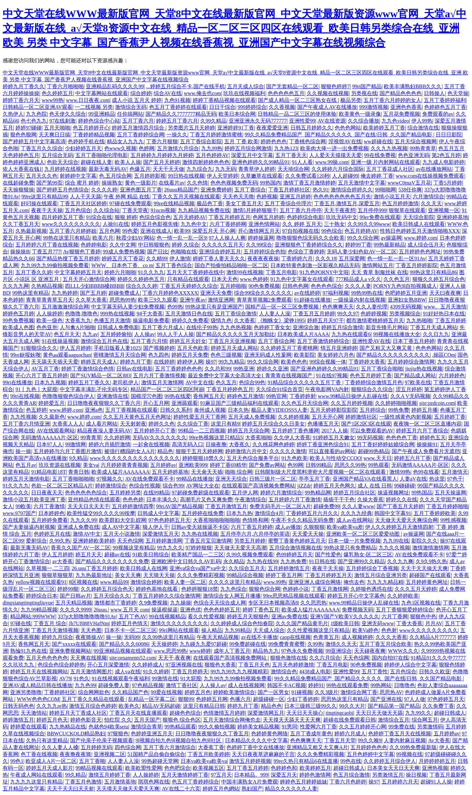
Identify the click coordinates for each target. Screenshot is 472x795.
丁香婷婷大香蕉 (366, 362)
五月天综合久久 (111, 596)
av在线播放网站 (434, 169)
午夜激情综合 (250, 499)
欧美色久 (129, 706)
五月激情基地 (120, 782)
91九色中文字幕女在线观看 (301, 279)
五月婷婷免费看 (49, 520)
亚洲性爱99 (302, 121)
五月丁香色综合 (173, 265)
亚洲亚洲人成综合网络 (314, 582)
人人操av (144, 334)
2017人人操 (335, 430)
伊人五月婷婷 (75, 348)
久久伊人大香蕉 (292, 437)
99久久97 (347, 313)
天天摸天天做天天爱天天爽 (127, 788)
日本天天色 (224, 279)
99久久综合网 (363, 238)
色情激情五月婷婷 (224, 713)
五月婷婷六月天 (400, 782)
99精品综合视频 (244, 575)
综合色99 (173, 485)
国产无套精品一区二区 (292, 86)
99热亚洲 (243, 368)
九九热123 (286, 148)
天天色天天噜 (238, 196)
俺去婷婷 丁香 (377, 176)
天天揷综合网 (293, 169)
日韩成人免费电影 (118, 327)
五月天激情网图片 (91, 671)
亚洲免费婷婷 (216, 189)
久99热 (315, 644)
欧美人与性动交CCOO (335, 458)
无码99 (132, 637)
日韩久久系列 (175, 410)
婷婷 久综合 (185, 245)
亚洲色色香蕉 (406, 107)
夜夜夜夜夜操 (263, 258)
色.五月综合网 (115, 176)
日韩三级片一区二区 (272, 479)
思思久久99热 (350, 465)
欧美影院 (304, 355)
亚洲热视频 (435, 768)
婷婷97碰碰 (28, 127)
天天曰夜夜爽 (445, 293)
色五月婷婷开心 (91, 127)
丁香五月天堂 (340, 740)
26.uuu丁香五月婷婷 (94, 568)
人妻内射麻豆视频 (405, 740)
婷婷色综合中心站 (99, 121)
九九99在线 (396, 541)
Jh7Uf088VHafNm (89, 623)
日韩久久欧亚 (434, 671)
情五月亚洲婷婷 (339, 348)
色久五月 (226, 382)
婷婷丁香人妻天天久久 (219, 258)
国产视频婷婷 (159, 348)
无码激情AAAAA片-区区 (49, 437)
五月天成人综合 (245, 86)
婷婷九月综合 (57, 637)
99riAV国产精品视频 (179, 506)
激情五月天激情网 (162, 382)
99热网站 (380, 685)
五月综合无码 (57, 155)
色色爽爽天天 (338, 306)
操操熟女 (112, 183)
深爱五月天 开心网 (213, 231)
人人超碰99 (345, 176)
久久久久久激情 (287, 451)
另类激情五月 (387, 775)
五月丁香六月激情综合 (169, 747)
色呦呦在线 (183, 251)
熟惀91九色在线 (28, 651)
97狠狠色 (118, 733)
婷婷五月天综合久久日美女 (273, 424)
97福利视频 (336, 293)
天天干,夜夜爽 (174, 658)
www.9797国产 (19, 513)
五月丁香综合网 (276, 341)
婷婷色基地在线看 (157, 589)
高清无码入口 (187, 444)
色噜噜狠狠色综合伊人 (68, 396)
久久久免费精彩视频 (200, 575)
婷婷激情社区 (361, 417)
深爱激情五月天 (160, 534)
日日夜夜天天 (47, 492)
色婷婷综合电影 (305, 217)
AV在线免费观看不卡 (149, 479)
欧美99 (182, 231)
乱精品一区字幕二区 (151, 699)
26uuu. (101, 609)
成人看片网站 (101, 424)
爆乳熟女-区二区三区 (368, 554)
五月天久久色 (41, 176)
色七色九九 (34, 121)
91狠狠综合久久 (39, 348)
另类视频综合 (405, 313)
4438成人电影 (315, 671)
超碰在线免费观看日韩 (349, 720)
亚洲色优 (190, 609)
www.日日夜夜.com (87, 100)
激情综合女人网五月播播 (232, 596)
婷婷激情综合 (111, 485)
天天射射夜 (133, 424)
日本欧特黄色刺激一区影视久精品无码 (315, 265)
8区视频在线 (83, 582)
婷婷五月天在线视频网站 (39, 671)
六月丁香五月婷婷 (252, 527)
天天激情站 (34, 713)
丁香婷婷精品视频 (94, 134)
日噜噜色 (404, 685)
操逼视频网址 (393, 492)
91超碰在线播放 (312, 300)
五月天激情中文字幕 (361, 183)
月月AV (433, 623)
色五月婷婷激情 (400, 203)
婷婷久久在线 (401, 499)
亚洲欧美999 (193, 465)
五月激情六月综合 (178, 148)
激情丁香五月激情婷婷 (309, 183)
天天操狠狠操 (18, 189)
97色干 (455, 479)
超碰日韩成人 (449, 713)
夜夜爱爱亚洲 (272, 127)
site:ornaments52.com (132, 658)
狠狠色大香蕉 (220, 664)
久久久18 (325, 258)
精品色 (165, 451)
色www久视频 (120, 148)
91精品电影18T (48, 472)
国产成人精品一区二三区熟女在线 (298, 100)
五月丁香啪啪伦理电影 (101, 155)
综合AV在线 (168, 93)
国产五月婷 (93, 293)
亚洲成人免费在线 (78, 527)
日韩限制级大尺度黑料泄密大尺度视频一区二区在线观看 (321, 472)
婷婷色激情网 (315, 775)
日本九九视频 (50, 382)
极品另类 (350, 100)
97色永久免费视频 (302, 651)
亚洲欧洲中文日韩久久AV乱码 (186, 561)
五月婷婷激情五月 (289, 568)
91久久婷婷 (156, 671)
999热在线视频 (117, 313)
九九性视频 (23, 417)
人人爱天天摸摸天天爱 (335, 155)
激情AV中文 (87, 534)
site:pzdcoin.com (437, 403)
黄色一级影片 (140, 183)
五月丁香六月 (138, 121)
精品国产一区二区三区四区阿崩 (167, 389)
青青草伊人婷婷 (256, 169)
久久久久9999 (75, 609)
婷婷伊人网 (190, 362)
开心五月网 (156, 403)
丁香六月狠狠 (162, 141)
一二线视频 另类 (94, 107)
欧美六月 (102, 238)
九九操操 (180, 603)
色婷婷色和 (284, 768)
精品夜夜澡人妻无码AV (104, 430)
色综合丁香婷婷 (306, 251)
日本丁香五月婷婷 (414, 341)
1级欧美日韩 (344, 623)
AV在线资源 (331, 121)
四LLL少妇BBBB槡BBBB (94, 286)
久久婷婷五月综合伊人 (390, 761)
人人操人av (213, 685)
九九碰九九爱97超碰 (203, 644)
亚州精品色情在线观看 (94, 499)
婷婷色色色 (274, 141)
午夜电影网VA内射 (327, 389)
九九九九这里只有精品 (36, 782)
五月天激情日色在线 (188, 313)
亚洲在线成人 (156, 231)
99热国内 (270, 183)
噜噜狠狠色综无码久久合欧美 (310, 238)
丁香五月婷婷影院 (417, 265)
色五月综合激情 (351, 775)
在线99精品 (156, 492)
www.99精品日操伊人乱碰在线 (353, 396)
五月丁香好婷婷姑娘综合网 (382, 444)
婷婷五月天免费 (189, 355)
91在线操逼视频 (60, 341)
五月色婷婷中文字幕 (370, 754)
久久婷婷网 (117, 437)
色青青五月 (326, 637)
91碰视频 (301, 692)
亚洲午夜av (193, 300)
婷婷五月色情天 (129, 623)
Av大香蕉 (439, 740)
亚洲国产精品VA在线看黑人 (365, 479)
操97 (211, 362)
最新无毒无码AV (107, 169)
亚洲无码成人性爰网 (267, 355)
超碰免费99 (326, 506)
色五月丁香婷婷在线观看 (178, 107)
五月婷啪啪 (233, 286)
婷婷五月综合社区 (354, 492)
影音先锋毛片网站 (387, 327)
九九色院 (36, 114)
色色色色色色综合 (86, 492)
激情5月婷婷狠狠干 (255, 210)
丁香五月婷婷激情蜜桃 (216, 134)
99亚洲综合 (338, 651)
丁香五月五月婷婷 (314, 313)
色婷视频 (266, 196)
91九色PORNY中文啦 (324, 272)
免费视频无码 (357, 609)
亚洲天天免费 (216, 293)
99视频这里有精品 (134, 547)
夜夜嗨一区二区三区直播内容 (427, 424)
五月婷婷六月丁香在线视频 (46, 245)
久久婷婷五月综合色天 (107, 589)
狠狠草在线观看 (407, 210)
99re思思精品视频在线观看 (293, 596)
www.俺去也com (202, 93)
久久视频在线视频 (328, 93)
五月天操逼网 (450, 492)
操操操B (20, 251)
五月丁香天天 (291, 155)
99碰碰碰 (404, 485)
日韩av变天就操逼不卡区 (199, 527)
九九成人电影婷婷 (443, 162)
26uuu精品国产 (181, 189)
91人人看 (302, 162)
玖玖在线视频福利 (244, 93)
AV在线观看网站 (55, 430)
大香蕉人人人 (68, 424)
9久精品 (78, 458)
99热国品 (421, 492)
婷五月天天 (88, 554)
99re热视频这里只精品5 (216, 437)
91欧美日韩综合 (150, 554)
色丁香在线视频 (39, 754)
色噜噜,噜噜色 (81, 313)
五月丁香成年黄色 (311, 733)
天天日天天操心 (304, 713)
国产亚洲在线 (386, 699)
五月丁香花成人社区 (389, 169)
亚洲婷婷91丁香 (235, 127)
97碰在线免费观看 (130, 203)
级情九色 (221, 320)
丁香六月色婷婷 (347, 782)
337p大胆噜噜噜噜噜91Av (87, 616)
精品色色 (271, 706)
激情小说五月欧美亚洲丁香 (34, 499)
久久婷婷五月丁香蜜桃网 (289, 348)
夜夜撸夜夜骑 (75, 754)
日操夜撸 (216, 444)
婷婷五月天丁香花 (123, 258)
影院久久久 (424, 541)
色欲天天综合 (62, 162)
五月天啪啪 (57, 127)
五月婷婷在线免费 (203, 513)
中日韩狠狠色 (153, 245)
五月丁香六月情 (148, 341)
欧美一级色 (49, 320)
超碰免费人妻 (113, 685)
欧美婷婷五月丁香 (384, 127)
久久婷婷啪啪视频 (396, 403)
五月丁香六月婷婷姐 (72, 231)
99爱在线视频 (166, 692)
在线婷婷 (164, 362)
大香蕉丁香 (211, 747)
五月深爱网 (352, 258)
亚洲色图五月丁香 (141, 189)
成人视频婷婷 (357, 637)
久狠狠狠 (314, 527)
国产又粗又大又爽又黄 (386, 348)
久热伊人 (13, 114)
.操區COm (443, 355)
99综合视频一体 (327, 362)
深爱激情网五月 (265, 713)
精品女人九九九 (125, 141)
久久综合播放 (363, 121)
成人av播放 (288, 527)
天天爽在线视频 (88, 658)
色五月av (25, 465)
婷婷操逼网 (261, 238)
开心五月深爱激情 (108, 664)
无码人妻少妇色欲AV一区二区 (362, 251)
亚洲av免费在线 (289, 616)
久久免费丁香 (438, 706)
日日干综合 (222, 107)
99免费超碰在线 (247, 644)
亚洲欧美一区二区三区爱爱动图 (363, 534)
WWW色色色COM (38, 699)
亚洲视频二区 (109, 754)
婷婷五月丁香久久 (89, 382)
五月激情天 (455, 472)
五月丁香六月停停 (301, 210)
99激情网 (75, 444)
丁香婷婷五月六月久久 (312, 513)
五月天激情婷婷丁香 (184, 775)
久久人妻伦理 (371, 306)
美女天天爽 (128, 575)
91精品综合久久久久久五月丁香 (304, 382)
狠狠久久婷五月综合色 (438, 279)
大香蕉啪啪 (258, 437)
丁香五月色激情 (83, 782)
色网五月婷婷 (268, 217)
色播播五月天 (323, 424)
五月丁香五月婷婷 (247, 768)
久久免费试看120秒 (307, 176)
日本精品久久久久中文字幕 (256, 740)
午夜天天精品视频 (218, 637)
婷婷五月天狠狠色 (248, 616)
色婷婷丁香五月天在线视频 (399, 733)
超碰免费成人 (124, 293)
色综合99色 (252, 382)
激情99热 (399, 472)
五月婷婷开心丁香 (155, 430)
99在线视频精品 (167, 616)
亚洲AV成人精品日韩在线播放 (37, 685)
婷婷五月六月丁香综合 (422, 430)
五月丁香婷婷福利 (445, 100)
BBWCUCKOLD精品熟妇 (76, 733)
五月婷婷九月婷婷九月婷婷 (161, 155)
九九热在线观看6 (351, 334)
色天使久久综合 (67, 114)
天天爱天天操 (308, 534)
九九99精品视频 (39, 609)
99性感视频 (453, 520)
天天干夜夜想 (339, 210)
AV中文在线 (199, 382)
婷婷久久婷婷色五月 (141, 279)
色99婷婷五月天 (294, 554)
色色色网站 (348, 127)
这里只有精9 (225, 424)
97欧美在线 (418, 382)
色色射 (389, 630)
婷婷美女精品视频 (258, 726)
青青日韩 (78, 472)
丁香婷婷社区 (59, 692)
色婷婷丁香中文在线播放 (255, 747)
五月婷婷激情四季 (133, 506)
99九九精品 (231, 362)
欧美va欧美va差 (345, 527)
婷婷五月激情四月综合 (139, 127)
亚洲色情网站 (264, 224)
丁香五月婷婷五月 (229, 217)
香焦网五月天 (209, 396)
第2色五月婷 (446, 155)
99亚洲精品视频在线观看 (122, 651)
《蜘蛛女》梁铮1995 (281, 320)
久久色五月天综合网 (304, 403)
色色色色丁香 (401, 437)
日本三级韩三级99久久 (310, 706)
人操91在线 (116, 224)
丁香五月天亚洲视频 (232, 341)
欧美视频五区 (208, 768)
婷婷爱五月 (51, 403)
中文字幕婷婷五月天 (78, 272)
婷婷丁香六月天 (21, 100)
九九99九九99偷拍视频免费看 (55, 265)
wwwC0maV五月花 (409, 183)
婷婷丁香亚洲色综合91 (323, 444)
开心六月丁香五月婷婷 (41, 375)
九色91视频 (177, 100)
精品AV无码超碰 (161, 706)
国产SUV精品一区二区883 (100, 375)
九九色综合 (233, 589)
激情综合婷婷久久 (352, 189)
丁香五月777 (46, 251)
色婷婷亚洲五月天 (152, 733)
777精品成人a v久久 (358, 279)
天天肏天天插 (207, 472)
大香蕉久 (239, 444)
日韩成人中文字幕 (158, 513)
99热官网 (276, 396)
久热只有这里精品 (47, 740)
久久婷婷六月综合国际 (337, 169)
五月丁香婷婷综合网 (140, 134)
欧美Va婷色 (365, 630)
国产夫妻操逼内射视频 (29, 527)
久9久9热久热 (431, 561)
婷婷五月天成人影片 (49, 768)
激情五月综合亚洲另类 (380, 575)
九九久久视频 (394, 547)
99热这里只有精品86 (433, 272)
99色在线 (350, 761)
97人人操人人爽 (227, 238)
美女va (90, 465)
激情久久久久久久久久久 (179, 623)
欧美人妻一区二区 (185, 582)
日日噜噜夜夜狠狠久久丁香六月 (104, 403)
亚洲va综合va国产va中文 (197, 568)
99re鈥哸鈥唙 (25, 355)
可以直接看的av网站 (331, 451)
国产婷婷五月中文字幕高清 (34, 141)
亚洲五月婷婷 (295, 196)
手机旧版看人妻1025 (117, 348)
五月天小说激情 (121, 534)
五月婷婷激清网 (164, 541)
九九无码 (225, 169)
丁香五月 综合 (49, 623)
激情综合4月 (269, 513)
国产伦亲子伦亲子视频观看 (101, 740)
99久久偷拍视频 (216, 726)
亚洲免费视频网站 (70, 651)
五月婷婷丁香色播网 (295, 430)
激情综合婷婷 (146, 582)
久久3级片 (326, 692)
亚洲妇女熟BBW (407, 300)
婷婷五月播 (424, 410)
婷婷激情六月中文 (246, 451)
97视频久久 (109, 479)
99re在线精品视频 (174, 203)
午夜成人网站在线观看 (36, 775)
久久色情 (197, 183)
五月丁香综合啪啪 (382, 368)
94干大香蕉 (150, 313)
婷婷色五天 (433, 437)
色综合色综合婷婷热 (61, 664)
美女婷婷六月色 (335, 355)
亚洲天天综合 (231, 479)
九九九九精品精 (385, 582)
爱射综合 (36, 541)
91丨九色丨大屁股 (36, 389)
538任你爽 (410, 189)
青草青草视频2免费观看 (264, 300)
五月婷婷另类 (125, 492)
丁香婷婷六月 (297, 258)
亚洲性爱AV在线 (371, 341)
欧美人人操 (128, 162)
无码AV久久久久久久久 (159, 437)
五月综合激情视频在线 (295, 547)
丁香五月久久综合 (42, 148)
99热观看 (378, 465)
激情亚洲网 (221, 300)
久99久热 (59, 541)
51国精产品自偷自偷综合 (156, 754)
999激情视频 (373, 107)
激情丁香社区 (181, 685)
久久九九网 (16, 286)
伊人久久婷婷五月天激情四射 (399, 527)
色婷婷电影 (94, 245)
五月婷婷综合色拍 (264, 251)
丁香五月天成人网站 (433, 327)
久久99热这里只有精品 (168, 637)
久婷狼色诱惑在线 (371, 589)
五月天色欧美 (192, 348)
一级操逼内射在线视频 (359, 300)
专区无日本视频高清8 (273, 603)
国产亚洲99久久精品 (361, 561)
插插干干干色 (339, 499)
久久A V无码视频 (410, 396)
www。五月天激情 (445, 306)
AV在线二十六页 (181, 788)
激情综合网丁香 (359, 692)
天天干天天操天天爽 (424, 568)
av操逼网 (391, 238)
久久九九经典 (356, 513)
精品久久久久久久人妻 (291, 788)
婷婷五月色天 (52, 720)
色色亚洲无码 (413, 155)
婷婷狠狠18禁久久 (203, 458)
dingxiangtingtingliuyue (28, 603)
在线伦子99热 (202, 327)
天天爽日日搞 (54, 134)
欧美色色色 (294, 362)
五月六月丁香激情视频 (159, 375)
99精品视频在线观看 (99, 768)
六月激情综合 (428, 196)
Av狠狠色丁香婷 (81, 251)
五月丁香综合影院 (201, 141)
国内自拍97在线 (390, 658)
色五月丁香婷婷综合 (195, 782)
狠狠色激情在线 (288, 658)
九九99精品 (238, 630)
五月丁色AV (133, 616)
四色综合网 (128, 747)
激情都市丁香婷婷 (115, 603)
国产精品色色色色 (401, 93)
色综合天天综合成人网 (219, 603)
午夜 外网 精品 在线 (126, 196)
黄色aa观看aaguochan (67, 355)
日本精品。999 (251, 775)
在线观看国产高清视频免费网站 (258, 485)
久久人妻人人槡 (60, 747)
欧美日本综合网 (237, 114)
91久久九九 (151, 272)
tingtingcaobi (339, 713)
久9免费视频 (153, 603)
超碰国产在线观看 (430, 575)
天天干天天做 (168, 169)
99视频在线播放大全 (396, 334)
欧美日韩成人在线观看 (418, 224)
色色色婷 (133, 499)
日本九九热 (239, 513)
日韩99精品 (318, 465)
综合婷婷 (140, 93)
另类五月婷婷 (250, 541)
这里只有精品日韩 (204, 706)
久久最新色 (52, 417)
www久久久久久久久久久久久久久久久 (135, 458)
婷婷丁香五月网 (284, 575)
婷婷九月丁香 (135, 362)
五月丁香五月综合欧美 (385, 644)
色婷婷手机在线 (86, 141)
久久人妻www (358, 506)
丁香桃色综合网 (307, 141)
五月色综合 (78, 210)
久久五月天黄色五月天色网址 (137, 417)
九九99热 (211, 148)
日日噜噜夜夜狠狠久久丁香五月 (212, 733)
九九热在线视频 (199, 534)
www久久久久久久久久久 (71, 224)
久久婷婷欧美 (403, 596)
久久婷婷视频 (293, 417)
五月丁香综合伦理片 (288, 203)
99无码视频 (370, 437)
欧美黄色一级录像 (360, 114)
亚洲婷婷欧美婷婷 (94, 541)
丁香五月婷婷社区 (289, 189)
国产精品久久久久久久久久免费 (112, 561)
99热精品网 (318, 492)
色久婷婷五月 (57, 93)
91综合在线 (99, 217)
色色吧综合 (177, 768)
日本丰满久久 (162, 499)
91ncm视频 (163, 210)
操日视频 (416, 775)
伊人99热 (421, 121)
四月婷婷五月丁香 (63, 217)
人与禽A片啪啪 (77, 327)
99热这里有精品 (30, 293)
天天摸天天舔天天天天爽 (292, 720)
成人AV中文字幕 (121, 527)
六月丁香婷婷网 (227, 224)
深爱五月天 (284, 775)
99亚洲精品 (101, 114)
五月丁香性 (375, 671)
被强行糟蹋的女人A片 (129, 451)
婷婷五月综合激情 (342, 327)
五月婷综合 (373, 410)
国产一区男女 (273, 692)
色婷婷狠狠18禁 (199, 589)
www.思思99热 (170, 651)
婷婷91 (316, 685)
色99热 (175, 306)
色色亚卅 (46, 327)
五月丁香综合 (250, 189)
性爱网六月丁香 (318, 726)
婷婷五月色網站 (221, 788)
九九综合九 (200, 169)
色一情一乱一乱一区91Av (396, 258)
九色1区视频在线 (421, 603)
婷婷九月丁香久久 (24, 86)
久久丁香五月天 (21, 224)
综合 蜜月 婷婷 (82, 183)
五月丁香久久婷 (33, 272)
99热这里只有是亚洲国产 (214, 306)
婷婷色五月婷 (18, 313)
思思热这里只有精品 (344, 699)
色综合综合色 (155, 217)
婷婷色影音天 (86, 720)
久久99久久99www (368, 224)
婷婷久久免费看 (190, 320)
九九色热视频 (235, 327)
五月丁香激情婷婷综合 (323, 341)
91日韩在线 (322, 561)
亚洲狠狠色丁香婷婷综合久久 (309, 245)
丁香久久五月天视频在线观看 (186, 196)
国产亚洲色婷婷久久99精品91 (324, 368)
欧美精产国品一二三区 (197, 554)
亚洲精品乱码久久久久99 (115, 86)
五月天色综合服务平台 (252, 458)
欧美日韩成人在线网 (143, 568)
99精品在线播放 (194, 479)
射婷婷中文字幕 (78, 176)
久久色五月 (397, 279)
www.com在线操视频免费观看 (430, 176)
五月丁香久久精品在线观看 (94, 699)
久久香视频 (282, 107)
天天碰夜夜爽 (369, 651)
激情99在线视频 (244, 272)
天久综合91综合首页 (279, 389)
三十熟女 (334, 224)
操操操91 (427, 444)
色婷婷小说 (296, 589)
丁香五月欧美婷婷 (208, 754)
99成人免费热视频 (124, 251)
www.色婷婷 (254, 279)
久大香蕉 (244, 320)
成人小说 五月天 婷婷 (137, 100)
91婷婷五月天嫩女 (334, 437)
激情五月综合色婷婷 (92, 706)
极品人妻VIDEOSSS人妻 (279, 410)
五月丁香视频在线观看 (131, 410)
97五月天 (221, 775)
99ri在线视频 (25, 396)
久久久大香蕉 (391, 637)
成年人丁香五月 (232, 651)
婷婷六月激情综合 (281, 492)
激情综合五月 (393, 720)
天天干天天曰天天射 (70, 788)
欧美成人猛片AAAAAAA (120, 472)
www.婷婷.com (420, 238)
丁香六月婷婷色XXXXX (170, 293)
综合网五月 (425, 720)
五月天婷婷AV (189, 217)
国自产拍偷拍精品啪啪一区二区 (231, 265)
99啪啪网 (385, 189)
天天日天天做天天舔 (379, 713)
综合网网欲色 (93, 692)
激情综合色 (284, 671)
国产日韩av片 (75, 596)
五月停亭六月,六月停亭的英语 (255, 534)
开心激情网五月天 (259, 231)
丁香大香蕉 (409, 623)
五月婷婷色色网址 (420, 251)
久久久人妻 (358, 286)
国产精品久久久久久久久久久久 (393, 355)
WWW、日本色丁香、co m (122, 265)
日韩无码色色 (18, 706)
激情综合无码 (131, 107)
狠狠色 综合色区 (182, 720)
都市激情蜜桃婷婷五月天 (375, 320)
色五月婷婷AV (361, 231)
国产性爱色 (328, 554)
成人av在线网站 (354, 520)
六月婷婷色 (452, 375)
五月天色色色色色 (47, 658)
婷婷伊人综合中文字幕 (410, 664)
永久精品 (233, 561)
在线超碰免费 (18, 183)
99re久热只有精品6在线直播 (306, 761)
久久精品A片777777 (432, 637)
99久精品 (75, 775)
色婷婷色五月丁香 (445, 107)
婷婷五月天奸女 (187, 341)
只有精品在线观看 (188, 279)
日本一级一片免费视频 (354, 541)
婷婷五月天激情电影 (26, 479)
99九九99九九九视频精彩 (239, 671)
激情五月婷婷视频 (250, 761)
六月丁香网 (395, 616)
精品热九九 (266, 651)
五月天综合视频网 (416, 141)
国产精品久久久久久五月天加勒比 (235, 334)
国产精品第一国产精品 (394, 706)
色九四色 (158, 355)
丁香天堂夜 (135, 210)
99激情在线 (165, 678)
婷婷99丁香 (358, 245)
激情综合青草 (146, 726)
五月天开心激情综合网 (89, 279)
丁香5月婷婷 (447, 183)
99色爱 (130, 231)
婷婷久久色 (161, 424)
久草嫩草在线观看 (262, 176)
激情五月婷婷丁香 (109, 775)
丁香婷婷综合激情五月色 (374, 382)
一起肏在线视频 (151, 444)
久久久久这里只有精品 (234, 582)
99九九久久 (170, 547)
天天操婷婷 (164, 644)
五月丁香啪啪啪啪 (73, 479)
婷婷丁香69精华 (228, 465)
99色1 (16, 761)
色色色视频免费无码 (234, 183)
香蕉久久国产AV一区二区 (80, 547)
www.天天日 (378, 458)
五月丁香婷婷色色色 (178, 368)
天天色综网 (130, 541)
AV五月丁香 (45, 368)
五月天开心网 (327, 417)
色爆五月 (139, 169)
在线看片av (172, 183)
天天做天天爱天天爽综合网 (406, 520)
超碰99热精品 (373, 451)
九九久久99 (83, 520)
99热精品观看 (180, 726)
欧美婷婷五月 (315, 768)
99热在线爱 (178, 396)
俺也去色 (354, 582)
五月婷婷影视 (150, 176)
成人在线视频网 (246, 685)
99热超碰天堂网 (160, 761)
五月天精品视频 (73, 603)
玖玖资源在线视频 (60, 465)
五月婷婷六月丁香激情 (294, 499)
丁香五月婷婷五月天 (328, 575)
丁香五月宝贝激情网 (208, 541)
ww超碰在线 (378, 141)
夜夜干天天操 (47, 210)
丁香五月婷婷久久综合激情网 (166, 596)
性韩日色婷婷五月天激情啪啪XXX (420, 231)
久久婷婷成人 (147, 664)
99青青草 (91, 437)
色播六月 (240, 699)
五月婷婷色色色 (368, 747)
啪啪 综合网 (238, 472)
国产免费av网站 (267, 465)
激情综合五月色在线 (104, 341)
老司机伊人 (125, 382)
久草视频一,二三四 (47, 568)
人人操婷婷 (49, 313)
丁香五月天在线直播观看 (138, 713)
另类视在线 (364, 93)
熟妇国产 (252, 788)
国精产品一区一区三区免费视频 (282, 306)
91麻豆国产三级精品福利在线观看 (239, 403)
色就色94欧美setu (108, 726)
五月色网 (109, 231)
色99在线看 (426, 472)
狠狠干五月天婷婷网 (199, 451)
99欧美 (23, 506)
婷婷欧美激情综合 (234, 692)
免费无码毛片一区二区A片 (280, 506)
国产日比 (157, 251)
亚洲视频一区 (444, 210)
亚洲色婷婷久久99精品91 (260, 162)
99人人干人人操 (175, 334)
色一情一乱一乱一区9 (181, 238)
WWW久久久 (403, 651)
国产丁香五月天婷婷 (400, 506)
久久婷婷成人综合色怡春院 (241, 623)
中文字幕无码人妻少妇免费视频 (128, 306)
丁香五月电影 (281, 272)
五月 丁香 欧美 (241, 141)
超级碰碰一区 (269, 699)
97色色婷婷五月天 (169, 520)
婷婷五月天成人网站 (234, 348)
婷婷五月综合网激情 (248, 148)
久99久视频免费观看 (249, 554)
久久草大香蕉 (91, 300)
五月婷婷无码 (96, 747)
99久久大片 (352, 706)
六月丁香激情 (49, 506)
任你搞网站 (130, 114)
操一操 (23, 451)
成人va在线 (128, 671)
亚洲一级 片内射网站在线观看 (385, 162)
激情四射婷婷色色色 (205, 162)
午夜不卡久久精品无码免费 (302, 520)
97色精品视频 (148, 685)
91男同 (289, 726)
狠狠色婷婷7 (335, 86)
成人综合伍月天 (425, 245)
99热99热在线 (367, 293)
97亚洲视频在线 (184, 664)
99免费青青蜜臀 (286, 644)
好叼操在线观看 (39, 203)
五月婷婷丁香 (449, 417)
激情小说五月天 (392, 196)
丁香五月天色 (254, 664)
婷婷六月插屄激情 (109, 444)
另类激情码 (430, 726)
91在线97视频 (331, 375)
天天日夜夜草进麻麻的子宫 (263, 754)
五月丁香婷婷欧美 (435, 513)
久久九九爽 (400, 561)
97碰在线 (20, 623)
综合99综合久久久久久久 (263, 293)
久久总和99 (218, 368)
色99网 (295, 465)
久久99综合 (259, 245)
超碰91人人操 (436, 782)
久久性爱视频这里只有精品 (318, 630)
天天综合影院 (418, 217)
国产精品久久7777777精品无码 (181, 114)
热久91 (320, 189)
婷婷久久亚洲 (272, 368)
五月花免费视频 (401, 114)
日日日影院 (449, 134)
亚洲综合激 (306, 327)
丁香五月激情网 (329, 589)
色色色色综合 (326, 286)
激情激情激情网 (430, 547)
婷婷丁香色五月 (261, 609)
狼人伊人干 (156, 527)
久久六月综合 (325, 658)
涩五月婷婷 (409, 389)
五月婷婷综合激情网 (411, 362)
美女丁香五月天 (244, 203)
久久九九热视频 (389, 148)
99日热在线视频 (186, 176)
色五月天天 (67, 334)
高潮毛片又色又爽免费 (206, 499)
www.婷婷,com (65, 410)
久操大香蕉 (370, 499)
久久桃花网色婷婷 (273, 444)
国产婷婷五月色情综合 (62, 189)
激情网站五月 (377, 265)
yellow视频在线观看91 (41, 582)
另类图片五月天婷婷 (191, 127)
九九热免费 (293, 561)
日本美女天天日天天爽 (393, 768)
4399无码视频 (406, 306)
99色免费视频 (18, 320)
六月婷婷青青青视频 (124, 465)
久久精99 (156, 258)
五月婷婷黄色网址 (427, 582)
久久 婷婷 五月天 (302, 224)
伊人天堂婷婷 (222, 176)
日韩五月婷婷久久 (311, 127)
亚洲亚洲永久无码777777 (257, 121)
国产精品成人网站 (415, 375)
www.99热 (275, 582)
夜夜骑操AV (89, 637)
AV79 (65, 678)
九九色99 (85, 685)
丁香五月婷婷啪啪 (447, 506)
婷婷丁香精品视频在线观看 (224, 100)
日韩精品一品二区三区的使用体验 (297, 114)
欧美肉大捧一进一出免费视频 (334, 148)
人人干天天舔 (85, 196)
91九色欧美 (294, 458)
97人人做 (414, 699)
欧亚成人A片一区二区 (51, 761)
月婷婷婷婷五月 (437, 761)
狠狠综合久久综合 (372, 389)
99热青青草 (423, 148)
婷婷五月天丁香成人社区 (78, 713)
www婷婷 (200, 651)
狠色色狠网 (23, 134)
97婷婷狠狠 (199, 547)
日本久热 (238, 410)
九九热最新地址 (93, 575)
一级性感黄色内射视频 (405, 417)
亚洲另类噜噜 (26, 692)
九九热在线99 (262, 561)
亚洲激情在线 (112, 396)
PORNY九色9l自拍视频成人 (405, 286)
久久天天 (431, 203)
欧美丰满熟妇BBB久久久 (413, 86)
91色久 (81, 678)
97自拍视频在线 (300, 231)
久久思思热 (313, 603)
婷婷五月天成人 (99, 362)
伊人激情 (179, 258)
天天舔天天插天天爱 (54, 362)
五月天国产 (147, 720)
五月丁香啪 (92, 761)
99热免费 (398, 410)
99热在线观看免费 (347, 685)
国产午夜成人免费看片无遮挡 (426, 451)
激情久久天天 (341, 644)
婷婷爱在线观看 (28, 726)
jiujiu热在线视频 (423, 368)
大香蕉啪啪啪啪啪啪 (216, 520)
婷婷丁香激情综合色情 (87, 368)
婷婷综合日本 (41, 596)
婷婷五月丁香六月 (177, 121)
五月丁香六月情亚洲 (26, 424)
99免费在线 (401, 726)
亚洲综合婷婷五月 (220, 251)
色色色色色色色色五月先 (342, 196)
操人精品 (211, 630)
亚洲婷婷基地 (452, 217)
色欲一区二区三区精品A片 (62, 485)
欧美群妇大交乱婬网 (122, 520)
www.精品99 (114, 582)
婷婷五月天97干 (325, 320)
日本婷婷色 (51, 513)
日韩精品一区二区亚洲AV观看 (37, 107)
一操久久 (177, 134)
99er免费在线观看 (380, 217)
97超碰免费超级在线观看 (200, 492)
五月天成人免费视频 (251, 417)
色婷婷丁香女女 (272, 327)
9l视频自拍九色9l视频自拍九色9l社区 (179, 740)
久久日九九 (436, 334)
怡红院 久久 (118, 720)
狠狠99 (186, 699)
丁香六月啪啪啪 (65, 86)
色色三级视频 (226, 355)
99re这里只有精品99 (45, 196)
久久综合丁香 (192, 424)
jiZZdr (304, 485)
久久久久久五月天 (223, 245)
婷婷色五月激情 (245, 396)
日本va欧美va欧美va (204, 761)
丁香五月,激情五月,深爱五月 (347, 203)
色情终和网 (255, 520)
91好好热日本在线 (444, 313)
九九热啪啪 (419, 320)
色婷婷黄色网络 (269, 733)
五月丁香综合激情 (236, 313)
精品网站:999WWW (32, 616)
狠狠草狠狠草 (57, 575)
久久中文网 (122, 245)
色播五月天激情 (112, 320)
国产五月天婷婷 (161, 162)
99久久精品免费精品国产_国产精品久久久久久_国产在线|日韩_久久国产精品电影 (339, 134)
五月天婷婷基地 (170, 472)
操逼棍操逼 (164, 609)
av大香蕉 (62, 561)
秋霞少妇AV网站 (135, 238)
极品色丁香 (210, 203)
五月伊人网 (245, 492)
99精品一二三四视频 (201, 430)
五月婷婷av (163, 465)
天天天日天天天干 (88, 506)
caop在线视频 (295, 637)
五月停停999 (372, 210)
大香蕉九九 (78, 320)
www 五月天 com (129, 609)
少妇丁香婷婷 (302, 699)
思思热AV (391, 692)
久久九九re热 (51, 706)
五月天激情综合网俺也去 (232, 720)
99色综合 (331, 231)
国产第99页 (49, 183)
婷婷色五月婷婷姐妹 (303, 782)
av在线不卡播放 (259, 637)
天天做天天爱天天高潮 (240, 547)
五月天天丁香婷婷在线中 (195, 272)
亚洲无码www (378, 623)
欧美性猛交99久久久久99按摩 (101, 513)
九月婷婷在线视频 (65, 169)
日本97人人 (49, 444)
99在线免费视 (380, 155)
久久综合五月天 (246, 568)
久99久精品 (213, 121)
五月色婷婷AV (212, 155)
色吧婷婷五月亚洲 (406, 293)
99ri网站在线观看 (179, 630)
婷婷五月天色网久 (334, 485)
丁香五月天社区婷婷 (83, 203)
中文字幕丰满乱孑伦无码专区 (94, 389)
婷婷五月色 (198, 692)
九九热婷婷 (64, 293)
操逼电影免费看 (151, 320)
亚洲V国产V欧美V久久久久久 (344, 616)
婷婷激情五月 (18, 720)
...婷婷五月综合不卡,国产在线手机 (185, 86)
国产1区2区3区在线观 (366, 424)
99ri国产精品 (367, 86)
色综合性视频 (144, 485)
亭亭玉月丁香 (314, 479)
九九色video (395, 121)
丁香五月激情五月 (226, 506)
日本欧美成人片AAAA (303, 334)
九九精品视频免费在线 (204, 210)
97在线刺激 (62, 121)
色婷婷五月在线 (52, 534)
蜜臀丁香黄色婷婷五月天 (297, 541)
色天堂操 (457, 93)
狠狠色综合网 (264, 589)
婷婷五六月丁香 (412, 458)
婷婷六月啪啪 (120, 272)
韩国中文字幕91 (392, 513)
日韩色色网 (295, 286)
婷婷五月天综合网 (248, 430)
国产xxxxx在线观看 (74, 644)
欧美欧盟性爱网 (143, 768)
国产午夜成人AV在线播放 (327, 107)
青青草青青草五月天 (49, 300)
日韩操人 (434, 93)
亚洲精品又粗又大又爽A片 (317, 747)
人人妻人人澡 (274, 313)
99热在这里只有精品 (66, 238)
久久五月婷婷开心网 (362, 726)
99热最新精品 (389, 245)
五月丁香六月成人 (163, 327)
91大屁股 (190, 678)
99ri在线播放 (17, 382)
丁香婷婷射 (302, 396)
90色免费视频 (264, 286)
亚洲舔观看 (184, 403)
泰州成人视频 (210, 410)
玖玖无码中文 (341, 217)
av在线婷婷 (307, 293)
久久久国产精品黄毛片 (302, 623)
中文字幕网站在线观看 (101, 93)
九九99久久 (418, 713)
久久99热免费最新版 (413, 747)
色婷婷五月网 (211, 699)
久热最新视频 (31, 231)
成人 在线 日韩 (375, 485)
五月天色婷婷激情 (293, 664)
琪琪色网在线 (153, 782)
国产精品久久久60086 (124, 644)
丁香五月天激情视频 (54, 630)
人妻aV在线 (413, 479)
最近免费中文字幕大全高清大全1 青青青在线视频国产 (251, 375)
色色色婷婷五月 (222, 609)
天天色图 (91, 630)
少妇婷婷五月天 (83, 148)
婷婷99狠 (67, 589)
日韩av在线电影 (134, 368)
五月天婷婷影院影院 (333, 410)
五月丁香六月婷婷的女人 (392, 100)
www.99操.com (331, 162)
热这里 (437, 479)
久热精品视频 (47, 286)
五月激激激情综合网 (65, 306)
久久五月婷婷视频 (352, 403)
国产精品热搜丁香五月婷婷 (67, 258)
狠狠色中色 (423, 616)
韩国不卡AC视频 (286, 685)
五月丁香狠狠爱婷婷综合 (404, 609)
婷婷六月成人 (350, 733)
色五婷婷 (36, 410)
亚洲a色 (94, 410)
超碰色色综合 (185, 713)
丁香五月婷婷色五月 (229, 389)
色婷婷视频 (374, 313)
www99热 (53, 100)
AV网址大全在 (202, 485)
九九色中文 (194, 224)
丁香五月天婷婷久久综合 (189, 286)
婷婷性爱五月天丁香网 (199, 417)
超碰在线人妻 (96, 162)
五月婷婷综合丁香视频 (372, 568)
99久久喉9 (370, 740)
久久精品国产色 (130, 692)
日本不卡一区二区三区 (130, 630)
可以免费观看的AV (372, 430)
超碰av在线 (117, 554)
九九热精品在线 (67, 726)
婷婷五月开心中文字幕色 (356, 596)
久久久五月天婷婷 (416, 589)
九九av (90, 334)
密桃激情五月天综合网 (119, 355)
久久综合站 (106, 210)
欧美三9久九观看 (157, 300)
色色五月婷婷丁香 (371, 375)
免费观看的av (437, 114)
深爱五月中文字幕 (252, 155)
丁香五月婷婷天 (189, 671)
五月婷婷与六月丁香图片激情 (67, 451)
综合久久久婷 (141, 286)
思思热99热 (122, 300)
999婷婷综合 (252, 107)
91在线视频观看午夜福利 (120, 678)
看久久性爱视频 (206, 616)
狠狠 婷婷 (126, 217)
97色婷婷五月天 (445, 699)
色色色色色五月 (286, 93)
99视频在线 (409, 754)
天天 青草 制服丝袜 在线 (379, 272)
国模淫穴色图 (146, 396)
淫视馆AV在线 (345, 141)
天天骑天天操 (159, 575)
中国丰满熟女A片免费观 (249, 782)
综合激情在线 (423, 127)
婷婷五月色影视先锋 (154, 224)
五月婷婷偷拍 (116, 334)
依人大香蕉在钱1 (22, 169)
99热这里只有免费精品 (350, 547)
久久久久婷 (104, 189)
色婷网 (146, 148)
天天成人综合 (269, 630)
